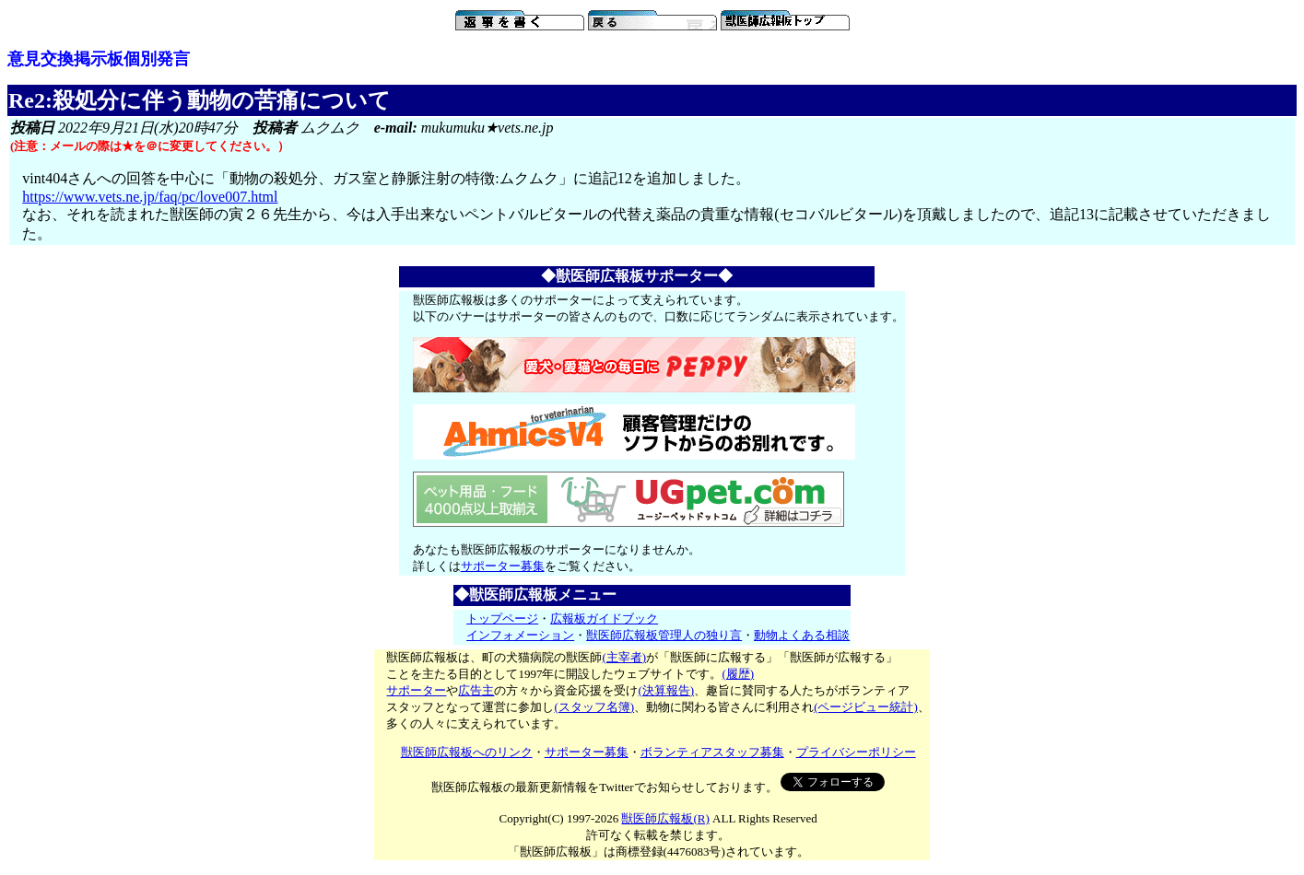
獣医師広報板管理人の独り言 (664, 635)
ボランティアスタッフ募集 (712, 752)
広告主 (476, 690)
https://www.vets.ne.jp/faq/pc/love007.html (149, 196)
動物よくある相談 (802, 635)
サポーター (416, 690)
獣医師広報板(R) (665, 818)
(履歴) (738, 674)
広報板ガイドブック (604, 618)
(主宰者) (624, 657)
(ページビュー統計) (866, 707)
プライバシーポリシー (856, 752)
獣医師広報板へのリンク (467, 752)
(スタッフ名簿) (594, 707)
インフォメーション (520, 635)
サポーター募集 (503, 566)
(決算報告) (666, 690)
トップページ (502, 618)
